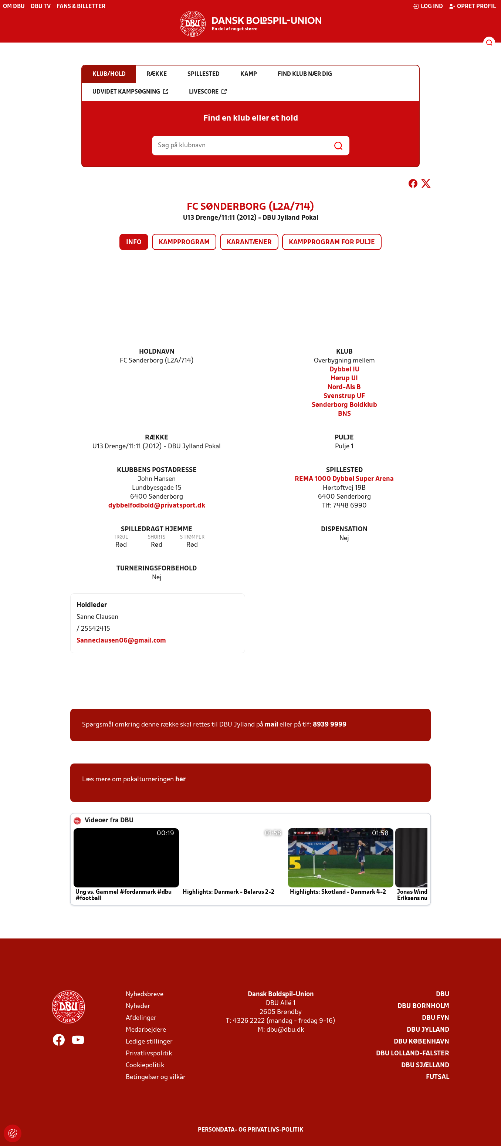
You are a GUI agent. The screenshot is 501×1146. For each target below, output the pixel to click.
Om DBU (14, 6)
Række (156, 438)
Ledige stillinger (149, 1042)
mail (271, 725)
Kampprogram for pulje (332, 242)
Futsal (437, 1077)
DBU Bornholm (423, 1006)
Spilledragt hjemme (156, 529)
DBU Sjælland (425, 1065)
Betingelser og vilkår (156, 1077)
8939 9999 (329, 725)
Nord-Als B (344, 387)
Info (134, 242)
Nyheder (138, 1006)
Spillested (344, 470)
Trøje (121, 537)
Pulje (344, 438)
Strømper (192, 537)
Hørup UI (344, 378)
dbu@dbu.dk (285, 1030)
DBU (442, 994)
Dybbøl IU (344, 370)
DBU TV (41, 6)
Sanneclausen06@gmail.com (121, 641)
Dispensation (344, 529)
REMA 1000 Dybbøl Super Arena (344, 479)
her (180, 779)
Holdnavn (157, 352)
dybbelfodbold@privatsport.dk (156, 506)
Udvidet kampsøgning (130, 92)
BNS (344, 414)
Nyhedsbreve (144, 994)
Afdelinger (141, 1018)
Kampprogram (184, 242)
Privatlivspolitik (149, 1054)
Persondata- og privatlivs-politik (251, 1130)
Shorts (156, 537)
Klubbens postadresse (157, 470)
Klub (344, 352)
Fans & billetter (81, 6)
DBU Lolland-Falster (412, 1054)
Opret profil (472, 6)
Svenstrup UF (344, 396)
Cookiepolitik (145, 1065)
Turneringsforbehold (156, 569)
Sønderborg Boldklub (344, 405)
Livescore (208, 92)
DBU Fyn (435, 1018)
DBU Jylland (428, 1030)
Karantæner (249, 242)
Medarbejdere (146, 1030)
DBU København (421, 1042)
